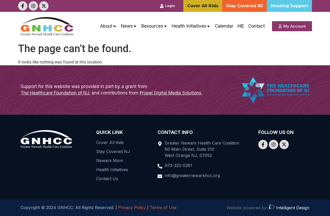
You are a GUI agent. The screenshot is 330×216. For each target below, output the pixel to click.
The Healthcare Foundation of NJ (55, 92)
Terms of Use (163, 207)
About (108, 26)
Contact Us (107, 178)
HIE (240, 26)
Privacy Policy (132, 207)
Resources (154, 26)
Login (170, 6)
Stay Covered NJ (113, 151)
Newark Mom (109, 160)
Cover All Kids (110, 142)
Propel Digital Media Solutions (170, 92)
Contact (256, 26)
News (129, 26)
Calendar (224, 26)
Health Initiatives (191, 26)
